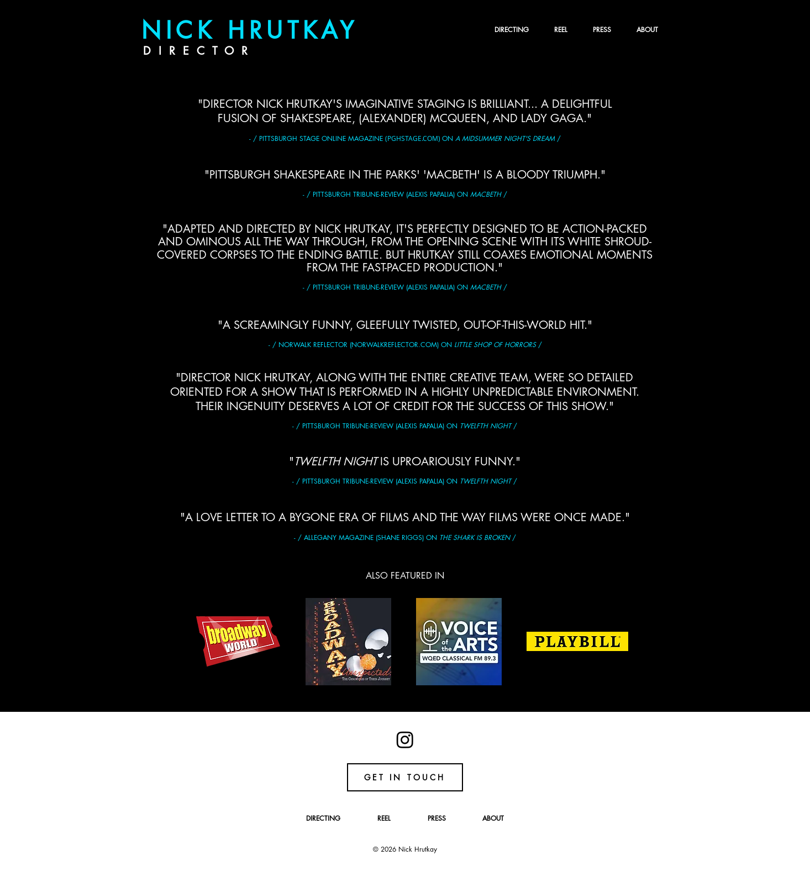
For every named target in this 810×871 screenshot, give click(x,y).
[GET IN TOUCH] (405, 777)
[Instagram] (405, 739)
